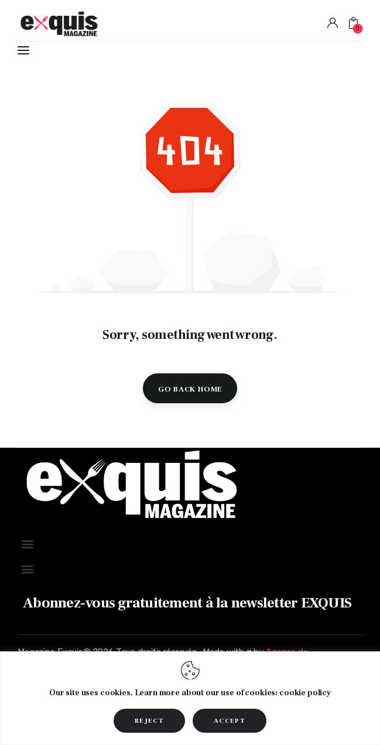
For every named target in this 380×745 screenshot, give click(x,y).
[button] (27, 544)
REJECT (149, 720)
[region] (190, 698)
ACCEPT (229, 720)
